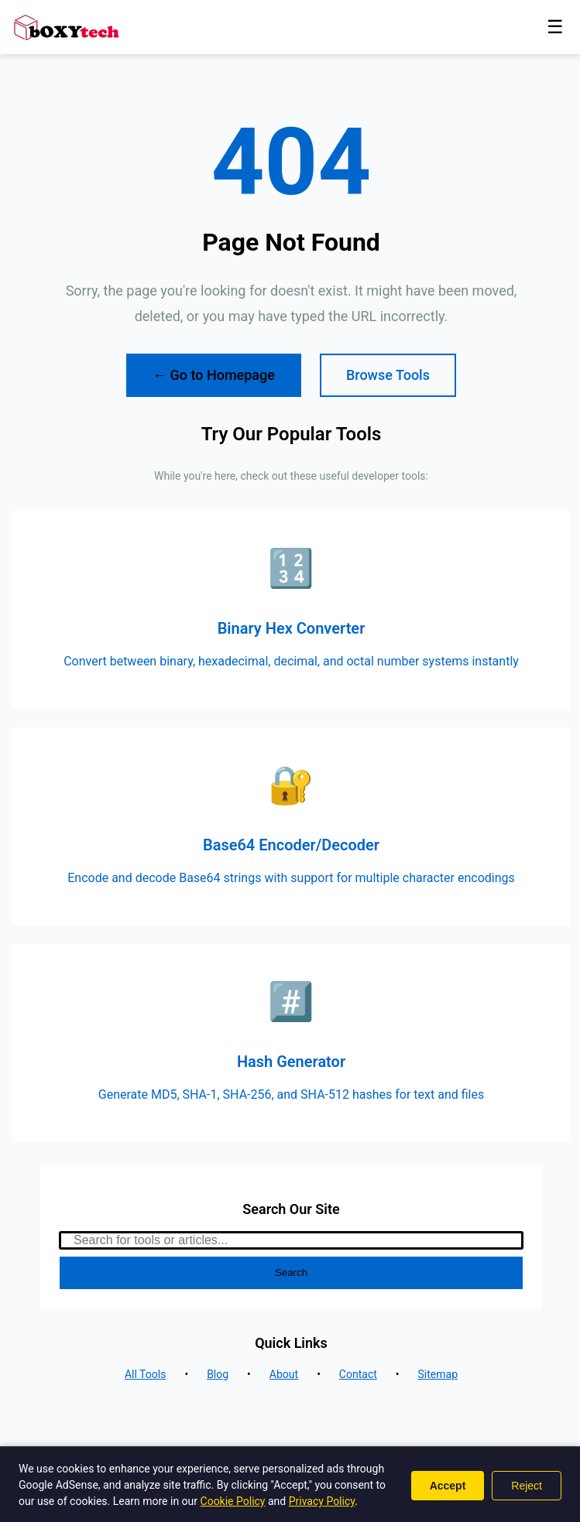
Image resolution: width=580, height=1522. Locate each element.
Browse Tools (388, 375)
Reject (526, 1485)
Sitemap (438, 1374)
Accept (448, 1485)
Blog (217, 1374)
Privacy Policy (322, 1501)
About (283, 1374)
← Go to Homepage (214, 375)
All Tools (145, 1374)
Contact (358, 1374)
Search (291, 1272)
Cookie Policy (233, 1501)
